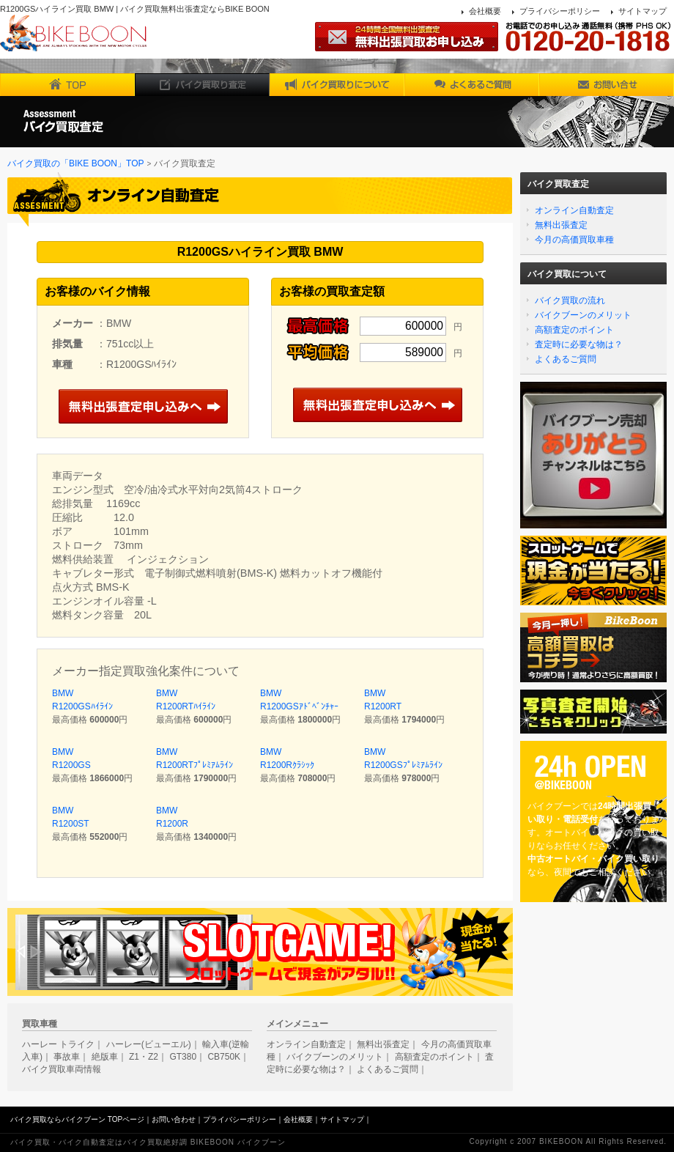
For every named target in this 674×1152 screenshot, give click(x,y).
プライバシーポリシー (559, 11)
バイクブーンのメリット (583, 315)
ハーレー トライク (58, 1044)
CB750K (223, 1057)
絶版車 (105, 1057)
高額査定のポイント (574, 330)
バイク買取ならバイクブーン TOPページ (77, 1119)
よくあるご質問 (565, 359)
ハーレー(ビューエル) (148, 1044)
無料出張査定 (561, 225)
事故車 (66, 1057)
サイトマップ (642, 11)
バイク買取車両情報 (61, 1069)
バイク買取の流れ (570, 300)
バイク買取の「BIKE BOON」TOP (75, 163)
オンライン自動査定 (574, 210)
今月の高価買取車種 (574, 240)
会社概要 (485, 11)
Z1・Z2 (143, 1057)
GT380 (182, 1057)
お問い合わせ (174, 1119)
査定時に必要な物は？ (579, 344)
